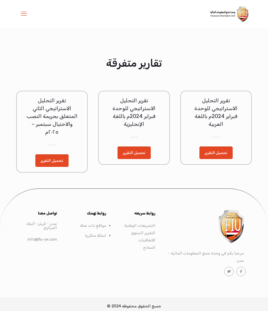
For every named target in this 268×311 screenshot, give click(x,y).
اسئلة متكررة (95, 235)
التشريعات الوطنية (139, 225)
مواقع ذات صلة (93, 225)
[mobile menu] (23, 13)
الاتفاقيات (146, 240)
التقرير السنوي (143, 232)
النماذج (149, 247)
